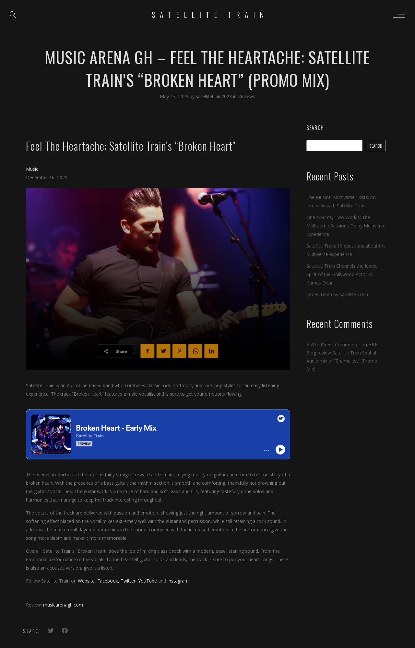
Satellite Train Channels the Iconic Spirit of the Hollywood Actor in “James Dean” (341, 274)
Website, (87, 581)
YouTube (147, 581)
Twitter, (129, 581)
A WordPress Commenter (333, 344)
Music (32, 169)
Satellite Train (210, 14)
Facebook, (108, 581)
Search (315, 128)
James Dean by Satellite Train (337, 294)
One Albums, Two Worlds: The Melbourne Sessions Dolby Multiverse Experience (345, 225)
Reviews (246, 96)
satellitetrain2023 (214, 96)
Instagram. (178, 581)
